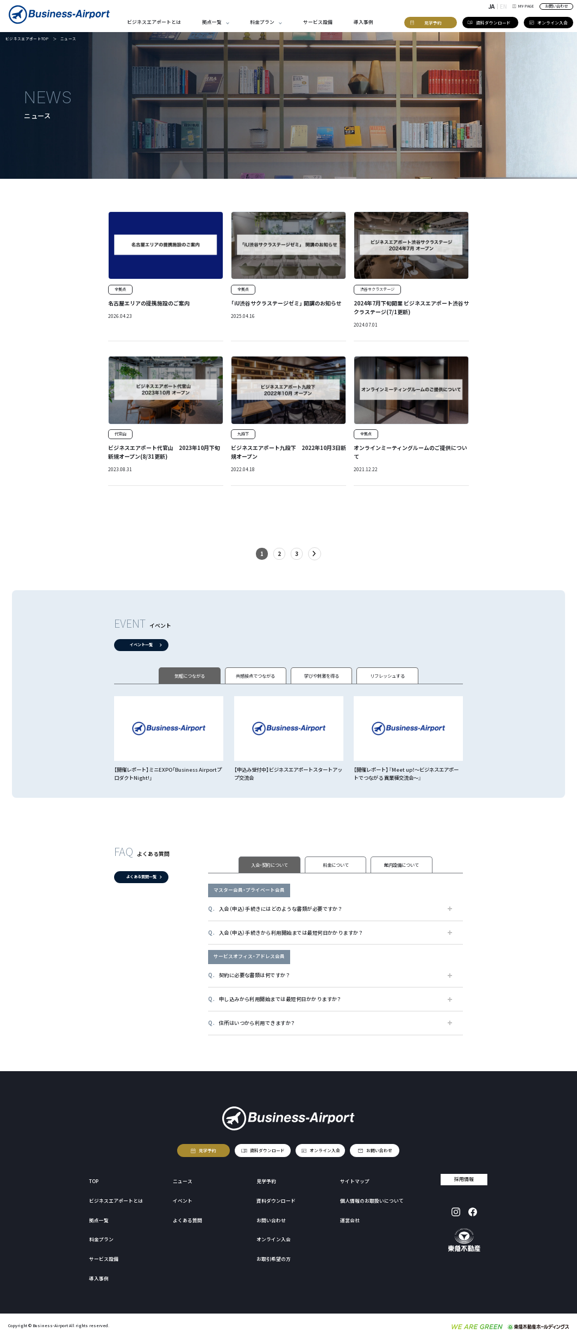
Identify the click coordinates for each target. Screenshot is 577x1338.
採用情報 (464, 1179)
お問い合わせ (556, 6)
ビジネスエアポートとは (154, 22)
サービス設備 (318, 22)
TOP (93, 1181)
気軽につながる (189, 675)
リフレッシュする (387, 675)
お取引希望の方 (273, 1258)
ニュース (182, 1181)
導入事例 (363, 22)
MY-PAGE (523, 6)
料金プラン (262, 22)
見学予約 (208, 1150)
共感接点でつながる (255, 675)
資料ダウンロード (267, 1150)
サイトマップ (354, 1181)
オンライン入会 (325, 1150)
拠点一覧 (212, 22)
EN (503, 6)
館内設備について (401, 864)
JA (491, 6)
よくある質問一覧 (141, 877)
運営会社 (350, 1220)
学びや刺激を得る (321, 675)
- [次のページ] (314, 553)
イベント (182, 1200)
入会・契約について (269, 864)
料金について (336, 864)
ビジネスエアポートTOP (26, 38)
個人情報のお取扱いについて (372, 1200)
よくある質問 (187, 1220)
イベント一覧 (141, 644)
